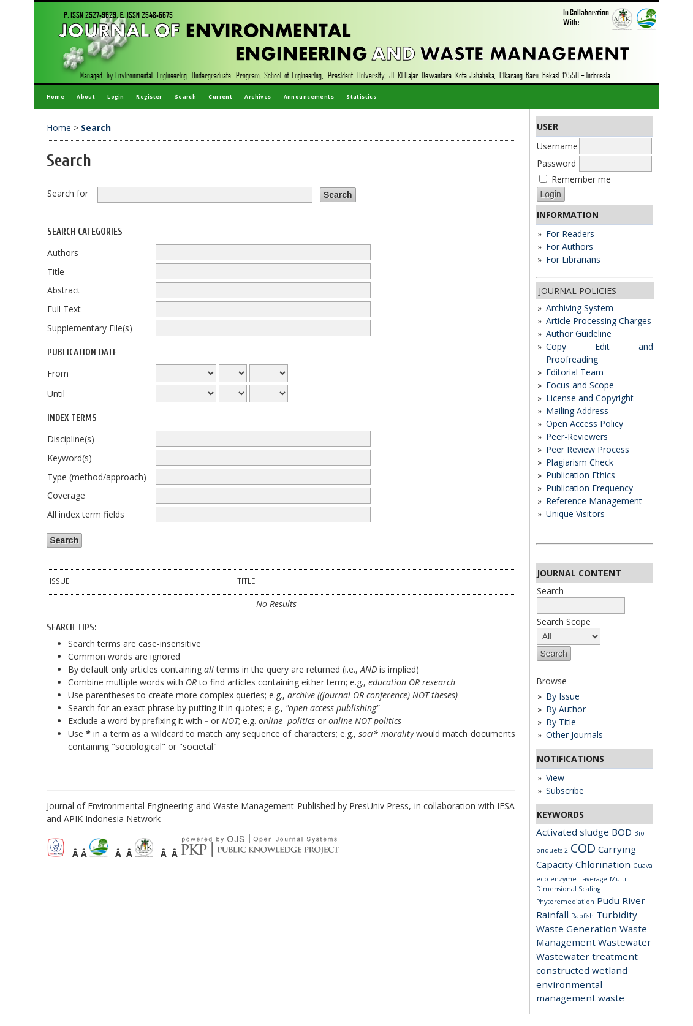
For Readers (570, 234)
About (86, 96)
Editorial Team (575, 372)
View (555, 777)
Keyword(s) (69, 458)
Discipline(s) (70, 439)
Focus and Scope (580, 385)
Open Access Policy (584, 423)
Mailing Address (577, 411)
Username (557, 146)
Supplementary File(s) (89, 328)
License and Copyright (590, 398)
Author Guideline (579, 333)
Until (56, 393)
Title (55, 271)
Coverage (66, 495)
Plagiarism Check (579, 462)
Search (186, 96)
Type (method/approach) (96, 477)
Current (220, 96)
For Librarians (573, 259)
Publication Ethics (580, 475)
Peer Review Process (587, 449)
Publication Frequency (589, 488)
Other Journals (574, 735)
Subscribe (565, 790)
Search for (67, 193)
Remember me (581, 179)
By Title (561, 722)
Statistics (361, 96)
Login (115, 96)
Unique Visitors (575, 513)
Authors (62, 252)
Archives (257, 96)
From (58, 373)
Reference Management (594, 501)
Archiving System (579, 308)
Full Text (64, 309)
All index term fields (85, 514)
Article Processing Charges (598, 320)
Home (56, 96)
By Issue (563, 696)
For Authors (569, 246)
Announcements (309, 96)
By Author (566, 709)
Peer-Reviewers (577, 436)
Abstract (63, 290)
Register (149, 96)
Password (556, 163)
